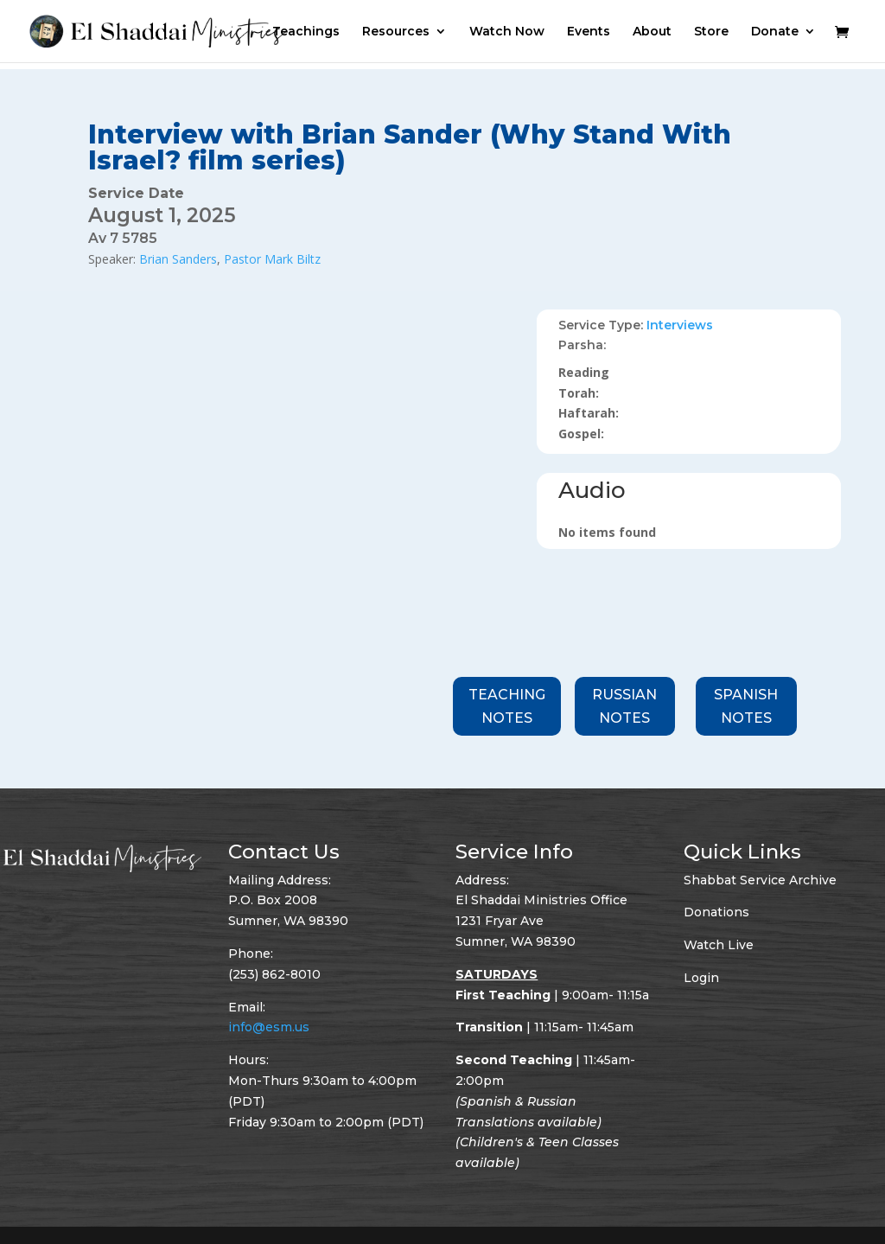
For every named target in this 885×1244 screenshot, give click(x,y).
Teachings (306, 32)
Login (701, 978)
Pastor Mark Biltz (272, 259)
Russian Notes (624, 706)
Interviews (679, 325)
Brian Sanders (178, 259)
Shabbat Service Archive (760, 880)
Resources (396, 32)
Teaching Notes (506, 706)
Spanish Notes (746, 706)
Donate (775, 32)
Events (588, 32)
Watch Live (719, 945)
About (652, 32)
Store (711, 32)
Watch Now (506, 32)
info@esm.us (268, 1027)
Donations (716, 912)
